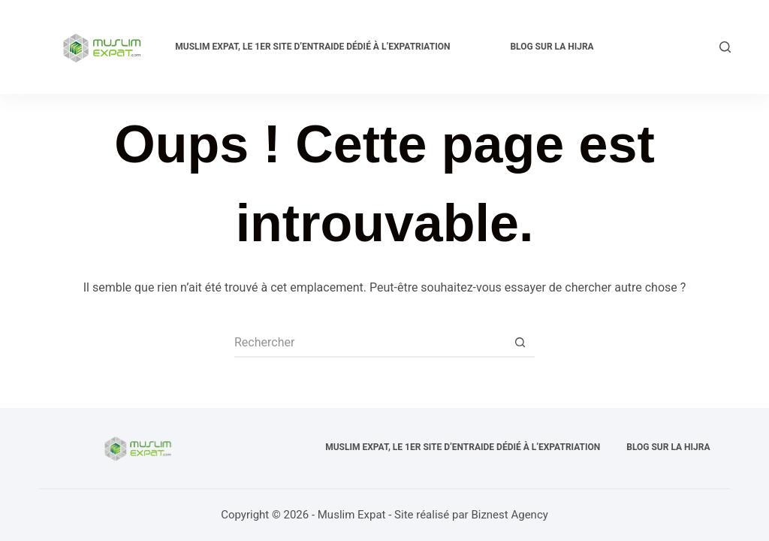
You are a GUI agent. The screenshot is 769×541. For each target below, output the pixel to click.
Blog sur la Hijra (551, 46)
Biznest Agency (509, 514)
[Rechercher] (725, 47)
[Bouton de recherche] (520, 343)
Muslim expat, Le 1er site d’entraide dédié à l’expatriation (312, 46)
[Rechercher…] (369, 343)
